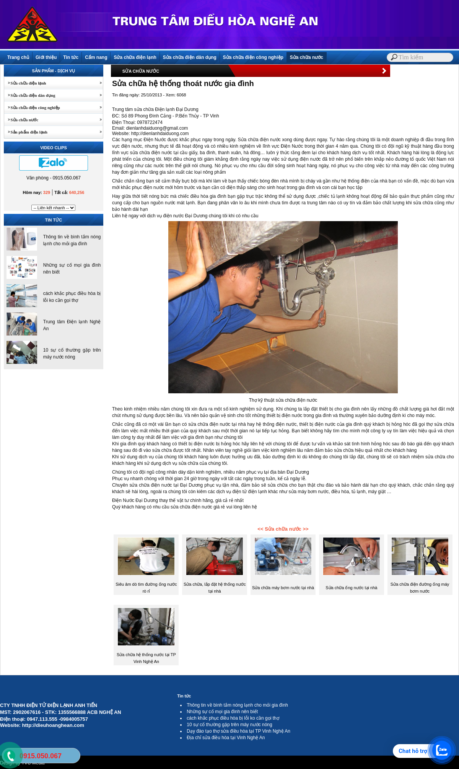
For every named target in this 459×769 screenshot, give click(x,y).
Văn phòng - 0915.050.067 (53, 178)
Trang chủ (18, 57)
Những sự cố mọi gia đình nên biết (222, 711)
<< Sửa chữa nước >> (282, 529)
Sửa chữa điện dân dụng (189, 57)
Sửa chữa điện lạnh (135, 57)
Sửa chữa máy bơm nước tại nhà (283, 587)
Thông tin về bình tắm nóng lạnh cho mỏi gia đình (237, 705)
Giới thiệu (46, 57)
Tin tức (70, 57)
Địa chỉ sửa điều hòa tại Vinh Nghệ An (226, 737)
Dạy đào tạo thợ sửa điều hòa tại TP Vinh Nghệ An (238, 731)
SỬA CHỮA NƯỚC (140, 71)
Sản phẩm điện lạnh (25, 132)
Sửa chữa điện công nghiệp (253, 57)
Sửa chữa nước (306, 57)
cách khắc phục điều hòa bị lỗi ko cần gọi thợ (233, 718)
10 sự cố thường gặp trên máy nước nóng (229, 724)
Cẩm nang (96, 57)
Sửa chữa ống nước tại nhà (351, 587)
